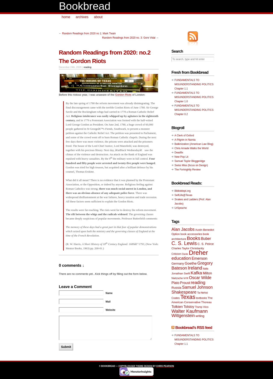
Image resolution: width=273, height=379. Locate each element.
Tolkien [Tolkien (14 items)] (177, 307)
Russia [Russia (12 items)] (176, 287)
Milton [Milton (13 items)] (207, 273)
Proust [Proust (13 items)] (185, 283)
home (66, 17)
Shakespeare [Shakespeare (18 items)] (183, 292)
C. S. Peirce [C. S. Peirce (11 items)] (205, 244)
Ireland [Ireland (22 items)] (195, 268)
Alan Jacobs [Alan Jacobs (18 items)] (183, 229)
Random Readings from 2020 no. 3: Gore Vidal (128, 37)
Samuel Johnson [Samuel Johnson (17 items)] (197, 287)
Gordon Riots (123, 94)
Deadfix (178, 152)
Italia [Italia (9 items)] (205, 268)
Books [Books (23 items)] (193, 238)
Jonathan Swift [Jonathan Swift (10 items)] (180, 273)
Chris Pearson (165, 366)
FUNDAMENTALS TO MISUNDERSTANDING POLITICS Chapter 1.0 (193, 97)
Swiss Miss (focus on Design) (191, 165)
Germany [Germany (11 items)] (177, 263)
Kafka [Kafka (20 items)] (196, 272)
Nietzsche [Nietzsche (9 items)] (177, 278)
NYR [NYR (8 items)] (185, 278)
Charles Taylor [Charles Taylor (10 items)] (180, 248)
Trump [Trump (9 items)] (198, 307)
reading (87, 67)
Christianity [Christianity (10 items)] (197, 248)
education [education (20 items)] (181, 258)
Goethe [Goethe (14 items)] (191, 263)
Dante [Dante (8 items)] (185, 254)
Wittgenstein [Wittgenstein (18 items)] (183, 315)
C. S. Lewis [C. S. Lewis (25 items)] (184, 243)
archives (82, 17)
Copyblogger (126, 366)
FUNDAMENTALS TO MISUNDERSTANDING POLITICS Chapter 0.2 (193, 110)
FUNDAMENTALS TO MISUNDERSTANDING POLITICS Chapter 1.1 (193, 84)
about (98, 17)
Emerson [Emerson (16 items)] (199, 258)
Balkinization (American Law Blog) (193, 144)
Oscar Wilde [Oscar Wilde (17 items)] (200, 277)
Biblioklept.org (182, 190)
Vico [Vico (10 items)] (205, 306)
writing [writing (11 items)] (200, 316)
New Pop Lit (181, 156)
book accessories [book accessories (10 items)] (191, 234)
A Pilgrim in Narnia (185, 139)
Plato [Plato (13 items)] (175, 283)
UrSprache (180, 207)
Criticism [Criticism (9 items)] (176, 253)
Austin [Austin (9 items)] (198, 229)
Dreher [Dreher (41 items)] (198, 252)
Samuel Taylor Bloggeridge (189, 161)
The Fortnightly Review (187, 169)
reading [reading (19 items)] (198, 282)
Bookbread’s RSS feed (193, 328)
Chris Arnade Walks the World (191, 148)
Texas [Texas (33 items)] (187, 297)
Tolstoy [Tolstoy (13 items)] (188, 306)
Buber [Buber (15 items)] (206, 238)
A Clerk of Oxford (184, 135)
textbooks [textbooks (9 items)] (201, 298)
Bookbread (84, 6)
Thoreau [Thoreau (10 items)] (206, 302)
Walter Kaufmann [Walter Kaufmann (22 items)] (189, 311)
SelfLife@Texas (183, 195)
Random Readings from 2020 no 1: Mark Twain (89, 33)
